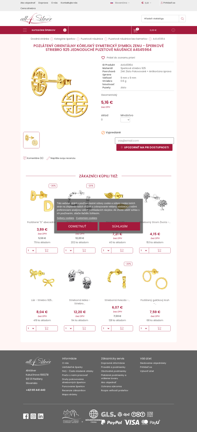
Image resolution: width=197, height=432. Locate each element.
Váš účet (146, 358)
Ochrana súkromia (111, 386)
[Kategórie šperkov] (45, 30)
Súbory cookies (65, 218)
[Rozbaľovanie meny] (147, 3)
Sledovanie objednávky (153, 363)
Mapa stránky (69, 394)
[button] (154, 30)
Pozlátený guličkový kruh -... (155, 301)
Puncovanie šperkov (73, 386)
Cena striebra (28, 8)
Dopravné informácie (113, 363)
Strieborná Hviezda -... (117, 300)
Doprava (43, 2)
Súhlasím (119, 226)
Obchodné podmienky (113, 371)
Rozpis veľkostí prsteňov (114, 390)
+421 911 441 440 (35, 390)
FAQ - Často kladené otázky (77, 371)
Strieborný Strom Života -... (155, 222)
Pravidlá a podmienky (113, 367)
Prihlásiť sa (146, 367)
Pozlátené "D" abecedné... (42, 222)
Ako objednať (27, 2)
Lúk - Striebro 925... (42, 300)
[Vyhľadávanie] (163, 18)
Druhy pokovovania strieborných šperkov (73, 381)
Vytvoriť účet (147, 371)
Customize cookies (86, 218)
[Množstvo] (125, 119)
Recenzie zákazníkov (73, 390)
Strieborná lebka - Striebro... (79, 301)
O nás (54, 2)
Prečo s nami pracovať (75, 375)
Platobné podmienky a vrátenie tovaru (113, 377)
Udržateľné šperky (72, 367)
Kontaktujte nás (69, 2)
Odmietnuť (77, 226)
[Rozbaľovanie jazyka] (120, 3)
